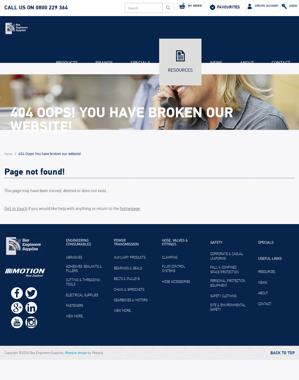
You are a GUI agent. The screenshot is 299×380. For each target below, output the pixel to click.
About (247, 87)
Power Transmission (126, 263)
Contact (281, 87)
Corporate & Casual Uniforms (226, 276)
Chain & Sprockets (129, 310)
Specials (140, 87)
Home (9, 177)
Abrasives (74, 278)
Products (67, 87)
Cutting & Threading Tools (83, 302)
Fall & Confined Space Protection (224, 290)
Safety (216, 263)
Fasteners (74, 326)
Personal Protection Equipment (227, 303)
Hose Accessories (176, 302)
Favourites (195, 7)
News (216, 87)
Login (283, 7)
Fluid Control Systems (173, 289)
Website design (76, 373)
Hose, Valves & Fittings (175, 263)
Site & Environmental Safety (228, 327)
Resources (180, 94)
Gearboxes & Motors (130, 320)
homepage (127, 229)
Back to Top (282, 373)
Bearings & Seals (128, 288)
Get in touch (15, 229)
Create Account (242, 7)
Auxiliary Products (129, 278)
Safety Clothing (223, 316)
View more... (75, 337)
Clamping (170, 278)
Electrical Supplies (82, 315)
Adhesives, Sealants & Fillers (84, 289)
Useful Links (270, 279)
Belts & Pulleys (127, 299)
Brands (104, 87)
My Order (154, 7)
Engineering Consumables (78, 263)
